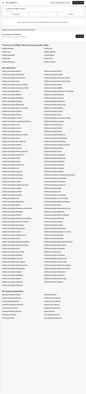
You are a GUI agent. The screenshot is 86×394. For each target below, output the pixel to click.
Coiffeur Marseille (49, 52)
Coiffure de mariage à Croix (11, 124)
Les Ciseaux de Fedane (11, 34)
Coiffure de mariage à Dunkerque (54, 134)
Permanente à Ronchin (9, 314)
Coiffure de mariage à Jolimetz (54, 171)
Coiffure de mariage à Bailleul (53, 88)
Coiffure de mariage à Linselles (12, 195)
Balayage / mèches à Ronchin (11, 294)
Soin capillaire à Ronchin (52, 314)
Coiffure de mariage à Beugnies (54, 94)
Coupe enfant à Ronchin (52, 304)
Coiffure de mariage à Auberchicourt (13, 78)
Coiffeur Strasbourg (8, 62)
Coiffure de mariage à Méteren (11, 215)
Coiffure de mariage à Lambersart (55, 181)
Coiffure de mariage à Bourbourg (54, 101)
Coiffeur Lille (48, 48)
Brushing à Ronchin (50, 294)
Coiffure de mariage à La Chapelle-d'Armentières (59, 175)
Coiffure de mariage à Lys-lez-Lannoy (56, 198)
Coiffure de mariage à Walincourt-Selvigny (57, 265)
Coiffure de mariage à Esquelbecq (55, 141)
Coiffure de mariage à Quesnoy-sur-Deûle (57, 231)
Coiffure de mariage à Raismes (53, 235)
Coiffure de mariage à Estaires (11, 144)
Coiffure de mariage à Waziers (11, 278)
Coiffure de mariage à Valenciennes (55, 258)
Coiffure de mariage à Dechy (53, 128)
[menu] (3, 3)
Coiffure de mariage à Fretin (53, 151)
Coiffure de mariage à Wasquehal (54, 272)
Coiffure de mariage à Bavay (11, 91)
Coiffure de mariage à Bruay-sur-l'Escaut (15, 108)
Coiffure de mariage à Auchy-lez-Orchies (57, 81)
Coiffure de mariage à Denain (11, 131)
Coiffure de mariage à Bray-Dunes (55, 104)
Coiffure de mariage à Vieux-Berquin (13, 262)
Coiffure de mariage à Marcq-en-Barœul (57, 201)
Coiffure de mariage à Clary (52, 114)
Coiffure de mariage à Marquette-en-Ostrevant (17, 208)
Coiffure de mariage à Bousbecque (13, 104)
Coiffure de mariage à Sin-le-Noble (13, 252)
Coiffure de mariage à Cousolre (54, 121)
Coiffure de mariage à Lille (52, 191)
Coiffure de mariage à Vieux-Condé (55, 262)
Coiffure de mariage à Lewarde (12, 191)
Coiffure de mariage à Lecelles (11, 188)
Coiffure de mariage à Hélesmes (54, 165)
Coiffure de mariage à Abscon (11, 71)
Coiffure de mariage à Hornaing (12, 171)
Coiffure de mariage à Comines (12, 118)
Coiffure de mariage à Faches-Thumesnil (57, 144)
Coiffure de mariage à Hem (10, 168)
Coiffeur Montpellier (8, 55)
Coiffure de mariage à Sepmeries (54, 248)
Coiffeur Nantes (49, 55)
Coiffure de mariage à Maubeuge (12, 211)
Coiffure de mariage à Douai (53, 131)
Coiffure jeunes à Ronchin (52, 301)
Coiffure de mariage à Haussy (11, 161)
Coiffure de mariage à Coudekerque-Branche (16, 121)
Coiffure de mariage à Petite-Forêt (55, 228)
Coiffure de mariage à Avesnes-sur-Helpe (15, 88)
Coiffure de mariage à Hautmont (54, 161)
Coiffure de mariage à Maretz (11, 205)
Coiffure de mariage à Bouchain (12, 101)
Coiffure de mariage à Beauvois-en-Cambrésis (59, 91)
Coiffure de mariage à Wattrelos (54, 275)
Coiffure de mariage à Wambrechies (13, 268)
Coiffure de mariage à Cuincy (53, 124)
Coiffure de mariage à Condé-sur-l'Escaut (57, 118)
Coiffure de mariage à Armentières (13, 74)
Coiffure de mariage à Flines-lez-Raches (15, 151)
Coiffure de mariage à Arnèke (53, 74)
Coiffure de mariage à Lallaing (11, 181)
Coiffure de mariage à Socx (52, 252)
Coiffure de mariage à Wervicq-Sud (55, 278)
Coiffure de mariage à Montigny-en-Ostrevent (16, 218)
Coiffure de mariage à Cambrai (12, 111)
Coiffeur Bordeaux (8, 48)
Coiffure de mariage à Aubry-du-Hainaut (57, 78)
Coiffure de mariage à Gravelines (54, 155)
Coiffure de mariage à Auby (10, 81)
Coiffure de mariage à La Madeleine (55, 178)
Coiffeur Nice (6, 58)
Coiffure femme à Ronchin (52, 298)
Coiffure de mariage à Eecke (11, 138)
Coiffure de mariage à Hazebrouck (13, 165)
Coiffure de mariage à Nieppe (53, 221)
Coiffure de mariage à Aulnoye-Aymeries (15, 84)
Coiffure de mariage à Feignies (53, 148)
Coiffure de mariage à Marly (53, 205)
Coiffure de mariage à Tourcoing (12, 258)
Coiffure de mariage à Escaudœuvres (14, 141)
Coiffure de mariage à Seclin (11, 248)
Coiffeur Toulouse (50, 62)
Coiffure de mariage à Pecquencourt (13, 228)
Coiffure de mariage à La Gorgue (12, 178)
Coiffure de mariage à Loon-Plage (55, 195)
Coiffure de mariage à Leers (53, 188)
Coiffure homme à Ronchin (10, 301)
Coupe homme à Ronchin (52, 308)
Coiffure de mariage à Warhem (11, 272)
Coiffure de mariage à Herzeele (54, 168)
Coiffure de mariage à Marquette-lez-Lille (57, 208)
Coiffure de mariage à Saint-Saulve (55, 245)
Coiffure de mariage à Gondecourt (13, 155)
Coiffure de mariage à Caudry (53, 111)
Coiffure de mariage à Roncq (11, 238)
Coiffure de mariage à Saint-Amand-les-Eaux (58, 241)
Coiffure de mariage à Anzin (53, 71)
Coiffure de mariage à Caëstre (53, 108)
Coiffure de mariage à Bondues (54, 98)
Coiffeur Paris (48, 58)
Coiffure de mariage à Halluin (11, 158)
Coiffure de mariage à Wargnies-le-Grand (57, 268)
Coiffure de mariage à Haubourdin (55, 158)
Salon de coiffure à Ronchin (53, 318)
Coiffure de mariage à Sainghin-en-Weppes (16, 241)
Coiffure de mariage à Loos (10, 198)
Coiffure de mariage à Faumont (12, 148)
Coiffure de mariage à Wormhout (12, 285)
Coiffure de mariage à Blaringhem (12, 98)
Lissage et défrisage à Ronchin (12, 311)
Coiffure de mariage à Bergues (11, 94)
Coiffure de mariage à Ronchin (11, 298)
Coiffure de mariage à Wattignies (12, 275)
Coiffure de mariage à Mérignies (54, 211)
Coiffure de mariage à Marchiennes (13, 201)
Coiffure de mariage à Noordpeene (13, 225)
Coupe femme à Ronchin (10, 308)
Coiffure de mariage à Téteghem (12, 255)
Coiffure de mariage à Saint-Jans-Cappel (15, 245)
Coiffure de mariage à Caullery (11, 114)
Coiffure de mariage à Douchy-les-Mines (15, 134)
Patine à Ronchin (49, 311)
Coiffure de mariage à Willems (53, 282)
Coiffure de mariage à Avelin (53, 84)
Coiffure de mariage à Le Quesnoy (55, 185)
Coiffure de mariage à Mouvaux (54, 218)
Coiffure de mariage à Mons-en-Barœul (56, 215)
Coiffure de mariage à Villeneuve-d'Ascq (15, 265)
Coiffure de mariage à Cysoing (12, 128)
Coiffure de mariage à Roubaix (53, 238)
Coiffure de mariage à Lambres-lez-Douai (15, 185)
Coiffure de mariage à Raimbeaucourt (14, 235)
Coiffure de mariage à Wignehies (12, 282)
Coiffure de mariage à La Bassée (12, 175)
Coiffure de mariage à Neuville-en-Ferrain (15, 221)
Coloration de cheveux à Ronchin (12, 304)
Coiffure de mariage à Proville (11, 231)
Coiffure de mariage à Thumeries (54, 255)
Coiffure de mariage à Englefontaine (55, 138)
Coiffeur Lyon (6, 52)
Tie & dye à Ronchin (8, 318)
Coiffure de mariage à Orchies (53, 225)
